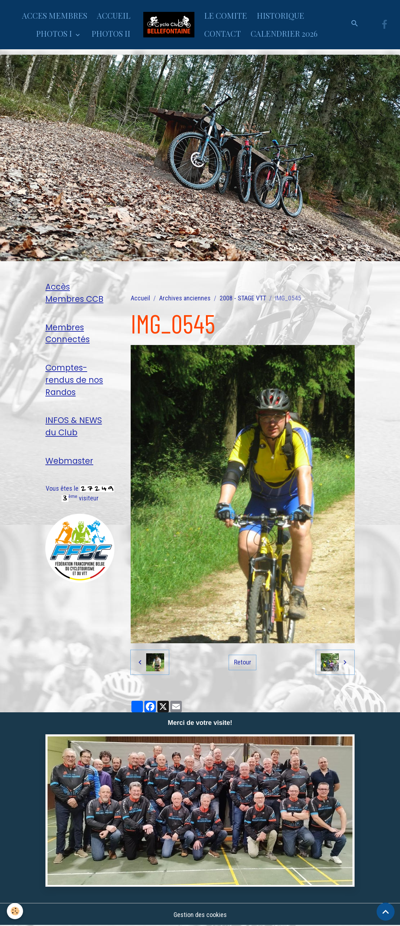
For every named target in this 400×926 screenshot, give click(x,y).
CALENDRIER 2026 (284, 33)
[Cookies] (15, 911)
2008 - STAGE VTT (243, 298)
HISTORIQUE (280, 15)
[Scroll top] (386, 912)
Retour (242, 662)
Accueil (140, 298)
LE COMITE (225, 15)
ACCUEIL (113, 15)
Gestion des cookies (200, 914)
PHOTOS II (110, 33)
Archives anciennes (185, 298)
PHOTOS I (55, 33)
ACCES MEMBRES (54, 15)
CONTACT (222, 33)
